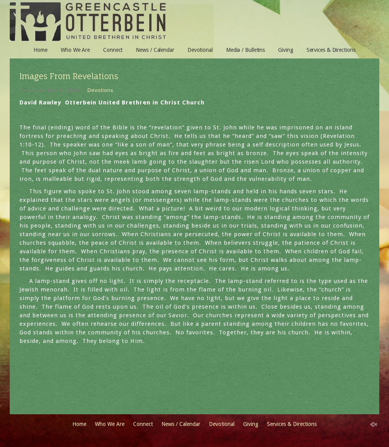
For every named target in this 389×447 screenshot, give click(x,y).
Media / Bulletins (245, 50)
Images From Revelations (68, 76)
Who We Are (75, 50)
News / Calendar (155, 50)
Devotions (101, 90)
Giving (285, 50)
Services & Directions (331, 50)
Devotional (200, 50)
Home (40, 50)
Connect (113, 50)
